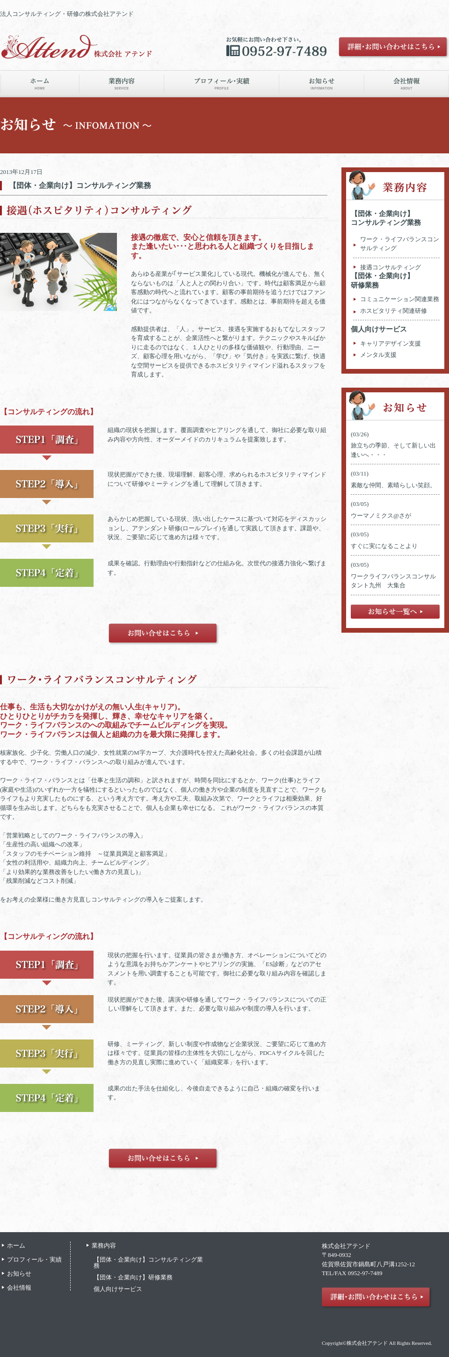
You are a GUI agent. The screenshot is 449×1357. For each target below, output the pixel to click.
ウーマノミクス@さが (384, 515)
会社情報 (19, 1287)
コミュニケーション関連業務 (399, 299)
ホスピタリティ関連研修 (393, 310)
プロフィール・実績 (34, 1259)
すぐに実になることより (384, 545)
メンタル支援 (378, 354)
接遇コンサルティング (390, 267)
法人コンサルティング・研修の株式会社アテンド (67, 13)
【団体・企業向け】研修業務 (133, 1277)
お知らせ (19, 1273)
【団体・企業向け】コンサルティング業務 (80, 185)
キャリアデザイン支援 (390, 343)
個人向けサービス (379, 329)
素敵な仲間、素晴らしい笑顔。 (393, 485)
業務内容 (104, 1245)
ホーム (16, 1245)
